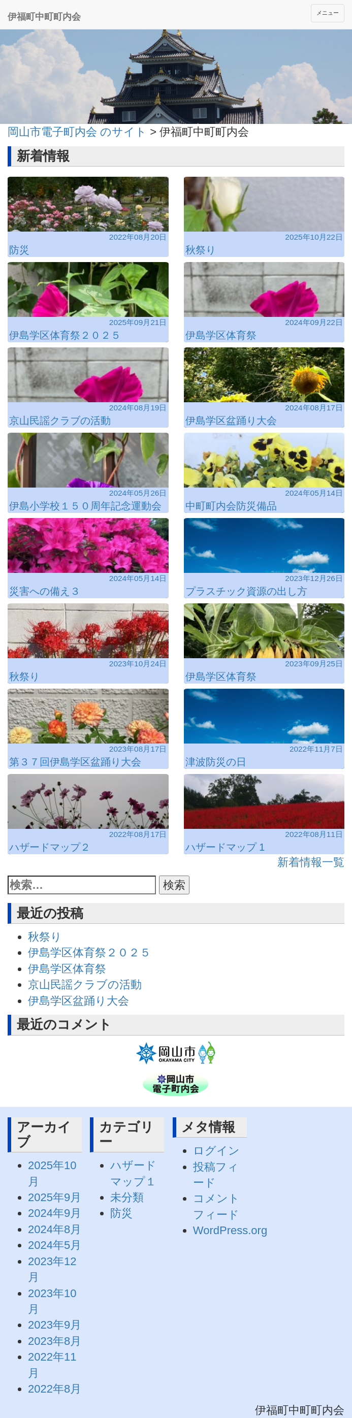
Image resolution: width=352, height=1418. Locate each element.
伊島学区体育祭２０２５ (89, 952)
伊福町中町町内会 (44, 17)
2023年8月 (54, 1341)
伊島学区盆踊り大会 (78, 1000)
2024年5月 (54, 1245)
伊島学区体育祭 (67, 968)
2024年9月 (54, 1213)
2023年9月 (54, 1324)
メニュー (327, 13)
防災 (121, 1213)
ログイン (216, 1150)
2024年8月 (54, 1229)
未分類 (127, 1197)
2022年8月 (54, 1388)
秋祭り (45, 936)
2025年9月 (54, 1197)
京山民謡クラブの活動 (85, 984)
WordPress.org (230, 1230)
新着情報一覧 (310, 862)
